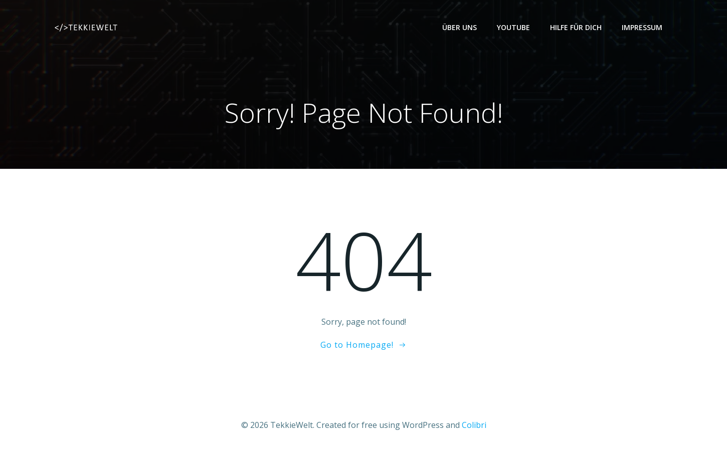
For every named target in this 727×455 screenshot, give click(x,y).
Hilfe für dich (576, 27)
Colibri (474, 425)
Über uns (459, 27)
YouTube (513, 27)
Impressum (642, 27)
